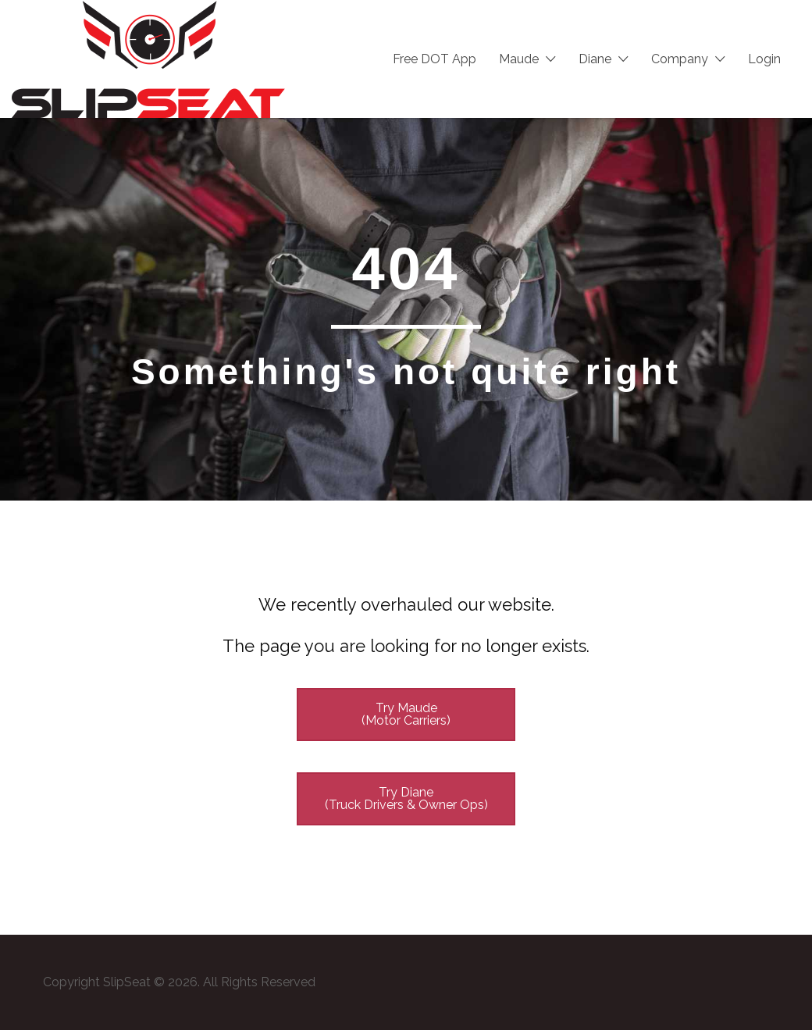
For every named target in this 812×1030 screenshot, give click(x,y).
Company (679, 59)
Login (764, 59)
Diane (595, 59)
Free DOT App (434, 59)
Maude (519, 59)
